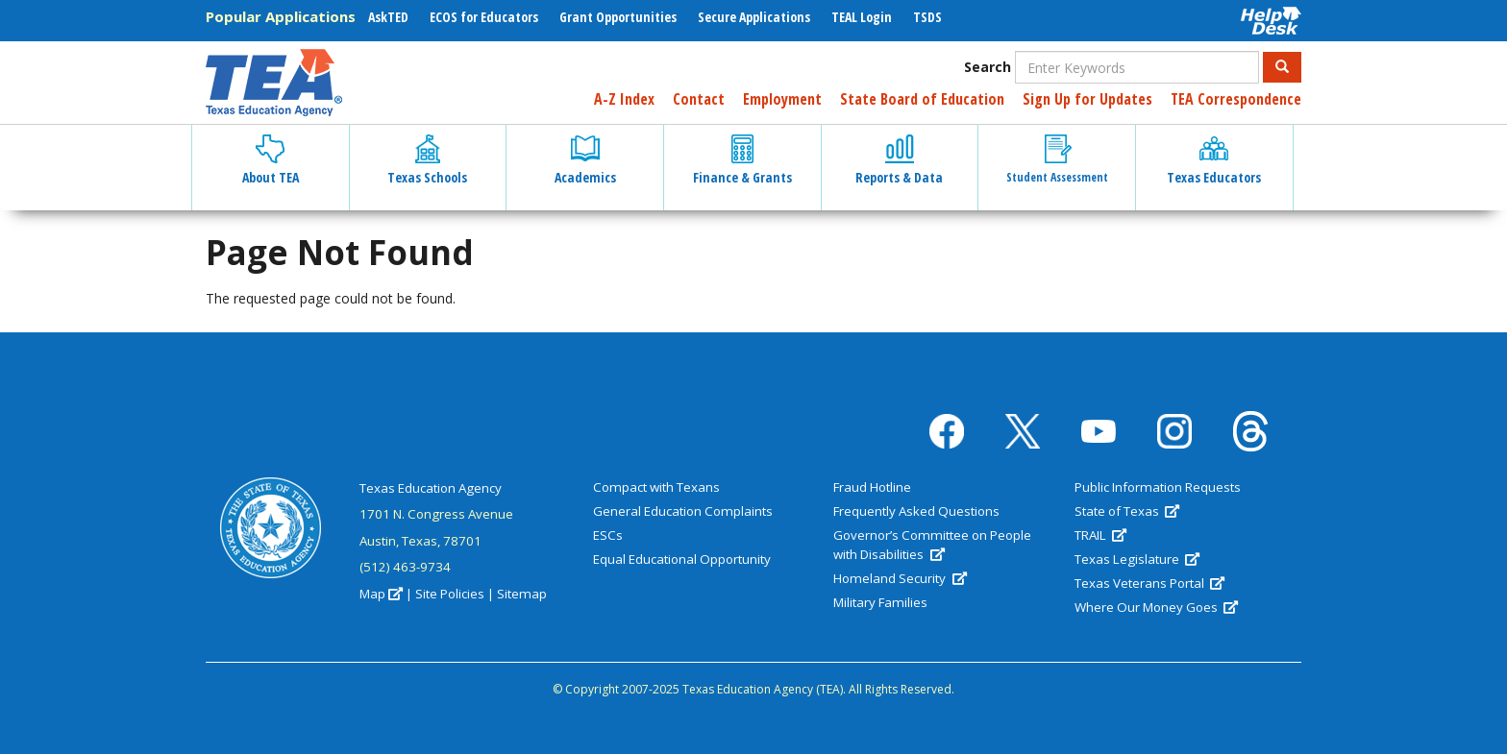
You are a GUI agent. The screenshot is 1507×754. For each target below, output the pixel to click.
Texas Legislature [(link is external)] (1137, 559)
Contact (699, 99)
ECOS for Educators (484, 17)
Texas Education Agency (430, 488)
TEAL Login (861, 17)
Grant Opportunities (618, 17)
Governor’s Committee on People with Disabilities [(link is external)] (932, 544)
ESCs (608, 535)
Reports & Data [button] (899, 160)
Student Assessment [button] (1057, 159)
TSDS (927, 17)
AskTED (388, 17)
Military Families (880, 602)
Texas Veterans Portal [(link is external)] (1149, 583)
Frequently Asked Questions (916, 511)
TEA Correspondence (1236, 99)
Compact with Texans (656, 487)
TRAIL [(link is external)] (1100, 535)
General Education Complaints (683, 511)
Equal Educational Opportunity (682, 559)
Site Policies (449, 593)
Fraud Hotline (872, 487)
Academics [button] (585, 160)
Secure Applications (754, 17)
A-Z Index (624, 99)
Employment (782, 99)
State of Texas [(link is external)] (1127, 511)
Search (987, 67)
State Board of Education (922, 99)
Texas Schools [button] (427, 160)
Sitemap (522, 593)
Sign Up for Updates (1087, 99)
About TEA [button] (270, 160)
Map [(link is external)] (381, 593)
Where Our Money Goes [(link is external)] (1156, 607)
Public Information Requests (1158, 487)
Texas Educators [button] (1214, 160)
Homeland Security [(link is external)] (899, 578)
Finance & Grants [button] (742, 160)
